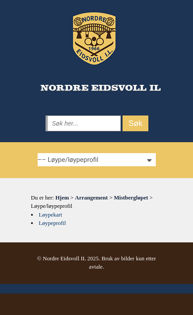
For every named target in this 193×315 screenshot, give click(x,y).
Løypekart (50, 214)
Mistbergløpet (131, 197)
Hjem (62, 197)
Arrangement (91, 197)
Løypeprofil (52, 223)
